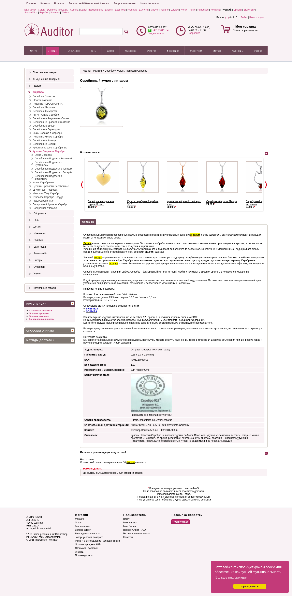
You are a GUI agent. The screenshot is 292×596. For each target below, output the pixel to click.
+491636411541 (159, 30)
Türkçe (65, 12)
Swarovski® (196, 51)
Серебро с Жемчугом (45, 111)
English (109, 9)
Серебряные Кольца (44, 140)
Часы (94, 51)
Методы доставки (40, 340)
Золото (33, 51)
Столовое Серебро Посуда (48, 197)
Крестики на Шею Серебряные (50, 147)
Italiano (165, 9)
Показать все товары (45, 72)
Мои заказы (129, 522)
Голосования (82, 526)
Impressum (41, 539)
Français (132, 9)
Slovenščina (31, 12)
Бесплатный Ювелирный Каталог (89, 3)
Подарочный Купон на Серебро (50, 204)
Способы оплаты (40, 330)
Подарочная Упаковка (45, 208)
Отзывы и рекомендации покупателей (103, 452)
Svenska (55, 12)
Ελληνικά (144, 9)
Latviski (175, 9)
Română (215, 9)
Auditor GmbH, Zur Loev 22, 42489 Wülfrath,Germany (160, 425)
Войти (243, 17)
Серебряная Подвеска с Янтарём (53, 172)
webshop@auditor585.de (144, 430)
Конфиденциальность (41, 319)
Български (30, 9)
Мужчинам (130, 51)
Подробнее (194, 33)
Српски (238, 9)
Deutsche (52, 9)
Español (44, 12)
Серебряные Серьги (44, 144)
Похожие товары (90, 152)
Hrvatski (63, 9)
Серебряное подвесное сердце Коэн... (101, 203)
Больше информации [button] (231, 577)
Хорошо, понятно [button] (249, 586)
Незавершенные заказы (136, 533)
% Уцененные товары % (46, 79)
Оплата (79, 551)
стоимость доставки (193, 491)
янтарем (195, 234)
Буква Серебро (43, 155)
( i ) (227, 17)
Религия (152, 51)
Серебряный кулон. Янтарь (221, 201)
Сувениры (238, 51)
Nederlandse (96, 9)
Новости (59, 3)
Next (266, 184)
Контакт (45, 3)
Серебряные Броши (44, 125)
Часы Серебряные (43, 200)
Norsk (184, 9)
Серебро (52, 51)
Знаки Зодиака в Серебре (47, 133)
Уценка (258, 51)
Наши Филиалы (150, 3)
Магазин (97, 70)
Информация (36, 303)
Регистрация (256, 17)
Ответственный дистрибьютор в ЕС (106, 425)
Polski (192, 9)
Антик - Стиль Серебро (46, 114)
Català (41, 9)
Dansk (83, 9)
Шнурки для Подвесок (45, 189)
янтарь (98, 257)
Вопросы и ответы (125, 3)
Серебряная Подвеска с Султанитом (48, 163)
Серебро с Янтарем (44, 107)
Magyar (155, 9)
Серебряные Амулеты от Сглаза (51, 118)
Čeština (74, 9)
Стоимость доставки (40, 310)
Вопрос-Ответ (83, 529)
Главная (31, 3)
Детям (110, 51)
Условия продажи (38, 313)
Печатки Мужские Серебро (48, 136)
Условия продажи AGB (88, 544)
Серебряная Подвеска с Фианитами (48, 177)
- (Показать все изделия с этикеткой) (151, 414)
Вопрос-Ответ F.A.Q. (134, 529)
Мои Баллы (129, 526)
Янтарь (218, 51)
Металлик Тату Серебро (46, 193)
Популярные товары (44, 288)
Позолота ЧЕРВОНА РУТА (47, 103)
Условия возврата (39, 316)
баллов (131, 462)
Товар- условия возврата (89, 537)
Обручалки (74, 51)
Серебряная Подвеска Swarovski (53, 158)
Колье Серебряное (43, 182)
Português (203, 9)
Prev (82, 184)
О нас (78, 522)
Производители (83, 555)
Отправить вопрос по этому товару (150, 349)
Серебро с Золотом (44, 96)
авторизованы (110, 472)
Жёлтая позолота (42, 100)
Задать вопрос (156, 33)
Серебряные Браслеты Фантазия (51, 122)
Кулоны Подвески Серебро (49, 151)
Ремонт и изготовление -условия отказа (97, 540)
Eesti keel (120, 9)
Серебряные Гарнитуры (46, 129)
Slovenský (249, 9)
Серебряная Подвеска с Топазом (53, 168)
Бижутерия (173, 51)
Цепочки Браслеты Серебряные (51, 186)
